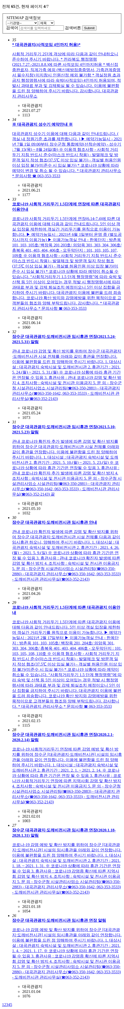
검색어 (12, 28)
